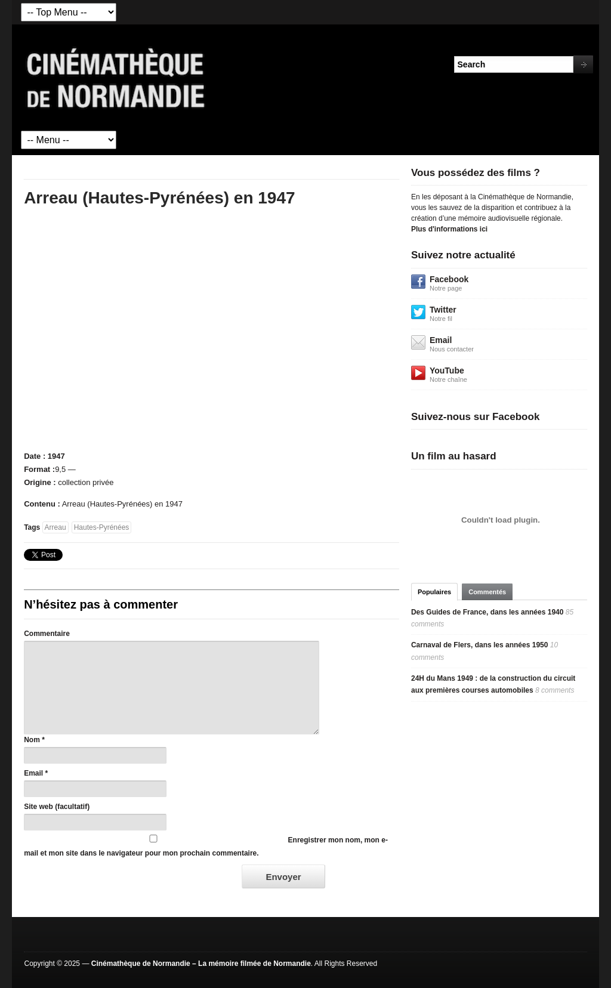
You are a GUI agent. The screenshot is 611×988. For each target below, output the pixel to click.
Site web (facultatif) (57, 806)
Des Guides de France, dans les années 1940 (487, 612)
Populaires (434, 591)
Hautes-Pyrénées (101, 527)
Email (33, 773)
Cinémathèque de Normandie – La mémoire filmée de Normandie (201, 963)
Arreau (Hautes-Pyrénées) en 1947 (159, 198)
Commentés (487, 591)
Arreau (55, 527)
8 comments (554, 690)
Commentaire (47, 633)
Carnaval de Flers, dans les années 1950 (479, 645)
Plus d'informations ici (449, 229)
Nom (32, 740)
